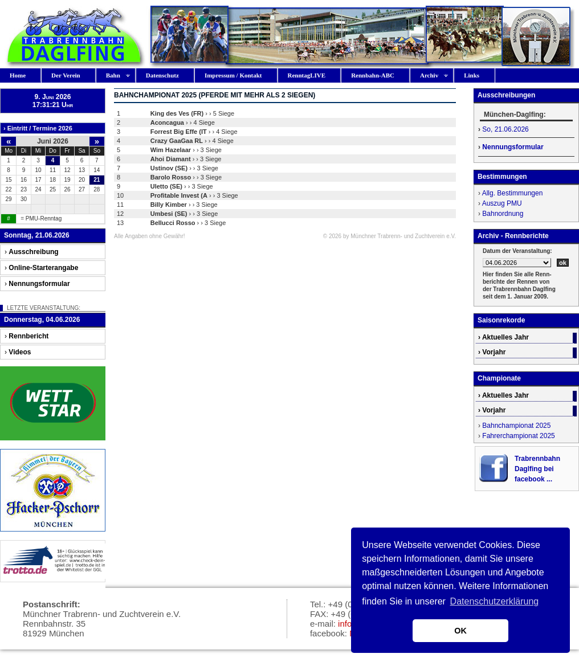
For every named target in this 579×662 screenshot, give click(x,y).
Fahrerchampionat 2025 (518, 436)
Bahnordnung (502, 214)
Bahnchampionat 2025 (516, 426)
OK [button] (460, 630)
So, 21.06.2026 (505, 129)
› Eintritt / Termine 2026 (37, 128)
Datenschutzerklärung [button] (494, 601)
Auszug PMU (502, 203)
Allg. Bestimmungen (512, 193)
